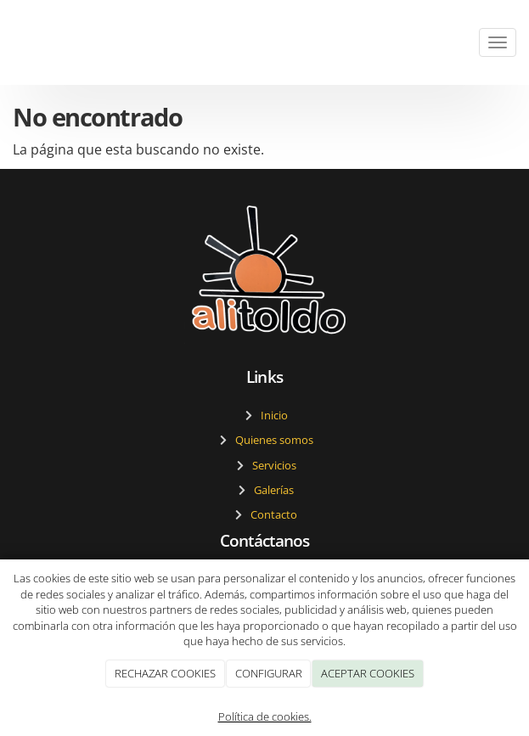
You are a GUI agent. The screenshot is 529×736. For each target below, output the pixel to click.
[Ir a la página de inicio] (8, 42)
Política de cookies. (265, 716)
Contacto (271, 514)
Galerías (271, 489)
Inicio (272, 415)
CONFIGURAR (268, 673)
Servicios (271, 465)
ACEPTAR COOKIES (367, 673)
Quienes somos (271, 439)
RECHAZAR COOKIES (165, 673)
